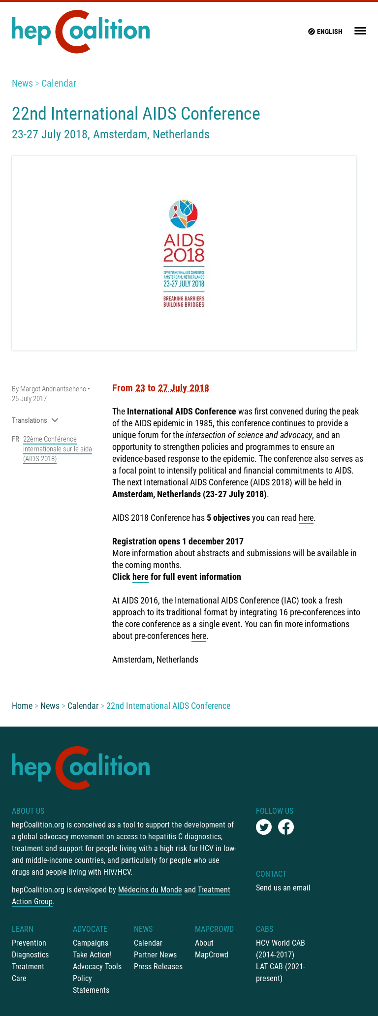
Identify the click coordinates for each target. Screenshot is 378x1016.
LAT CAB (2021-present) (280, 972)
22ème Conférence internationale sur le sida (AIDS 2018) (57, 449)
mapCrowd (214, 929)
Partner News (155, 954)
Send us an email (283, 887)
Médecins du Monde (150, 889)
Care (19, 978)
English (325, 31)
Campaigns (90, 943)
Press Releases (158, 966)
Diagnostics (30, 954)
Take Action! (92, 954)
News (22, 83)
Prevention (29, 943)
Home (22, 705)
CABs (264, 929)
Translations (35, 420)
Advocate (90, 929)
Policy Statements (91, 984)
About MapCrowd (211, 948)
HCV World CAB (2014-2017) (280, 948)
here (306, 517)
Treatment (28, 966)
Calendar (58, 83)
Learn (22, 929)
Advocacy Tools (97, 966)
